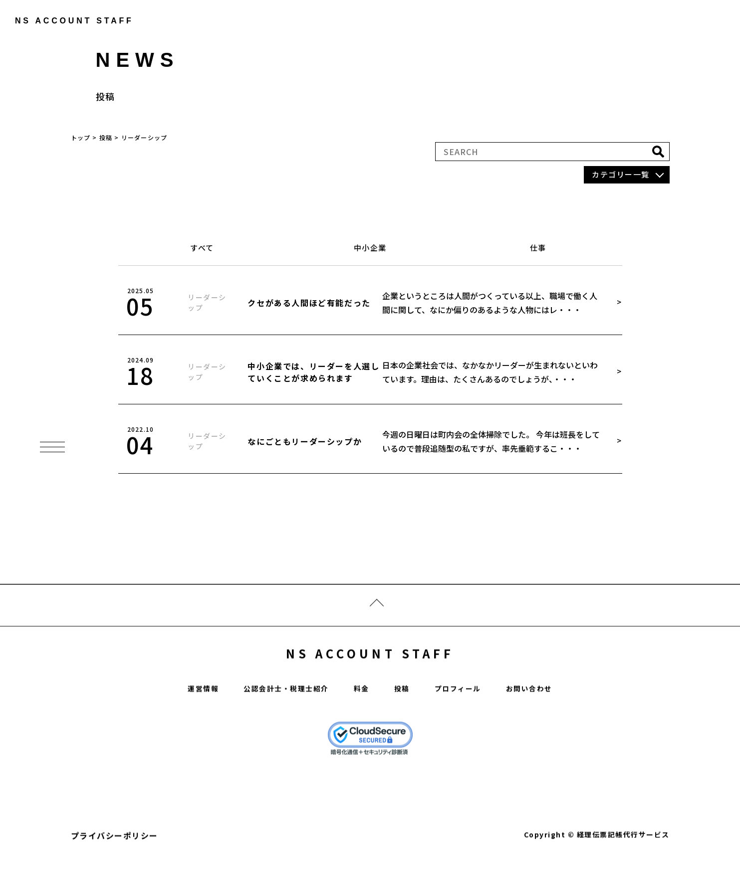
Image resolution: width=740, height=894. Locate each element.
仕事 (538, 247)
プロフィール (464, 717)
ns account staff (67, 20)
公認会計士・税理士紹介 (280, 717)
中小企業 (370, 247)
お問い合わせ (541, 717)
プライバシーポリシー (114, 864)
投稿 (404, 717)
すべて (202, 247)
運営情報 (189, 717)
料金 (362, 717)
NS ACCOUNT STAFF (370, 678)
